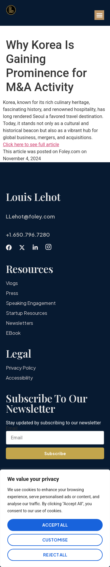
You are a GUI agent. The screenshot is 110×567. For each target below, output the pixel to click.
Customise (55, 539)
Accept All (55, 524)
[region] (55, 518)
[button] (99, 15)
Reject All (55, 554)
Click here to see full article (31, 144)
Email (12, 428)
